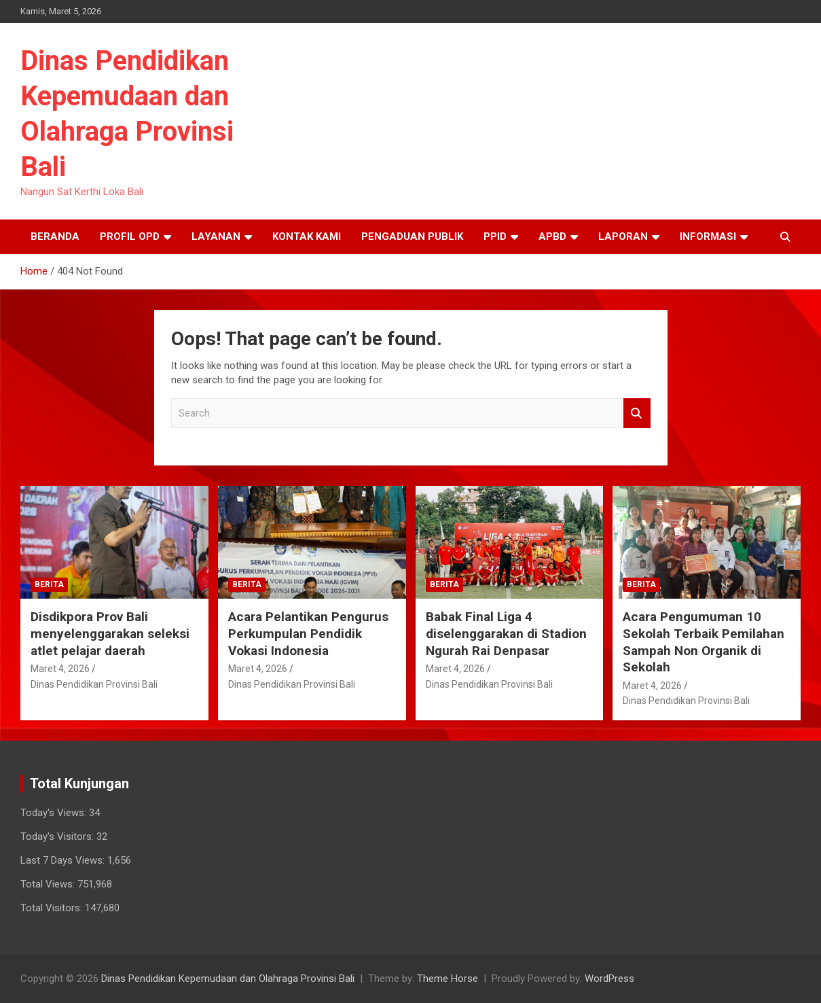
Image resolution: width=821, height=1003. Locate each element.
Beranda (55, 236)
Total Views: (48, 884)
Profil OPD (130, 236)
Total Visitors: (52, 908)
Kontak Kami (306, 236)
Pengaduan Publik (412, 236)
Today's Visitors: (58, 836)
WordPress (609, 978)
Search (637, 413)
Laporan (623, 236)
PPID (495, 236)
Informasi (708, 236)
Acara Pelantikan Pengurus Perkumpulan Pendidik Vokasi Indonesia (308, 633)
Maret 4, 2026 (60, 668)
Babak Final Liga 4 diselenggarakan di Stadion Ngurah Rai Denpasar (506, 633)
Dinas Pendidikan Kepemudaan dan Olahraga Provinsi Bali (227, 978)
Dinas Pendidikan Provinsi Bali (94, 684)
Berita (49, 584)
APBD (552, 236)
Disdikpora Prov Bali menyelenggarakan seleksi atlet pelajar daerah (110, 633)
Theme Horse (447, 978)
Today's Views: (54, 813)
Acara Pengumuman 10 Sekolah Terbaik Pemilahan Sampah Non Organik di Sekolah (703, 642)
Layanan (215, 236)
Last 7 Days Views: (63, 860)
